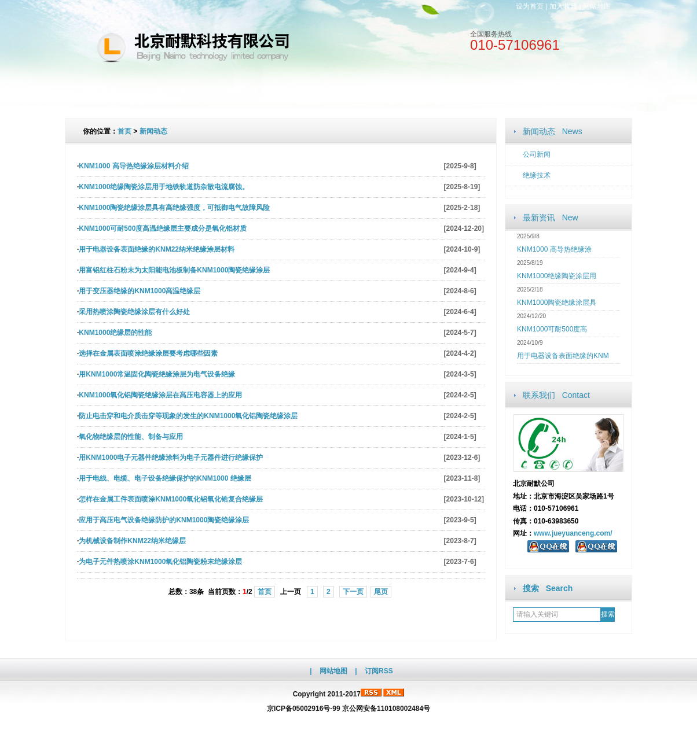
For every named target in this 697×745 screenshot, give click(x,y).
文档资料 (382, 90)
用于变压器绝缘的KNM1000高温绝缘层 (139, 291)
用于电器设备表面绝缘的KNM (563, 356)
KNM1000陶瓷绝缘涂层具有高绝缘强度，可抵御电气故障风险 (174, 208)
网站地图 (597, 6)
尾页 (381, 592)
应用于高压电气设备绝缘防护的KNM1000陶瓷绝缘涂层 (164, 520)
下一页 (353, 592)
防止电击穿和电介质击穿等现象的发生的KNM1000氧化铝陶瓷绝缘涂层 (188, 416)
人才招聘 (453, 90)
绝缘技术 (537, 175)
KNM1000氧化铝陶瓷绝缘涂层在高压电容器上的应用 (160, 395)
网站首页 (100, 90)
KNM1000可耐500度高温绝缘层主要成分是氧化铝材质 (163, 228)
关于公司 (171, 90)
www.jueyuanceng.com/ (573, 533)
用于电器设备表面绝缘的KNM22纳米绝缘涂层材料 (156, 249)
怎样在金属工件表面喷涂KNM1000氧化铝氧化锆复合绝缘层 (171, 499)
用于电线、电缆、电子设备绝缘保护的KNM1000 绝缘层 (165, 478)
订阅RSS (379, 671)
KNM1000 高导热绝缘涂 (554, 249)
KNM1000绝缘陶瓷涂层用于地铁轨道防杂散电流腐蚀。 (164, 187)
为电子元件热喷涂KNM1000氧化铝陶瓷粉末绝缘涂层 (160, 562)
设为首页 (530, 6)
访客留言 (594, 90)
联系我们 (524, 90)
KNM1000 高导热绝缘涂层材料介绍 (133, 166)
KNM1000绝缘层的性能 (115, 333)
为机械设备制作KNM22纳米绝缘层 (132, 541)
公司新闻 (537, 154)
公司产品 (312, 90)
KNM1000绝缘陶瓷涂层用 (556, 276)
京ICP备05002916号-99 (303, 709)
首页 (124, 131)
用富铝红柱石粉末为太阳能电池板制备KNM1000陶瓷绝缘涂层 (174, 270)
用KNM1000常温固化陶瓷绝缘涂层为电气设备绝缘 (157, 374)
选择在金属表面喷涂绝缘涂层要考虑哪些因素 (148, 353)
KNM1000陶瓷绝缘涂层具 (556, 302)
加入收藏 (563, 6)
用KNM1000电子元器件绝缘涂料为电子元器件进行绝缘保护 (171, 457)
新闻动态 (241, 90)
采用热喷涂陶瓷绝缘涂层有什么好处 (134, 312)
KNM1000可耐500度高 (552, 329)
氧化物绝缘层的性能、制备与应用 (131, 437)
